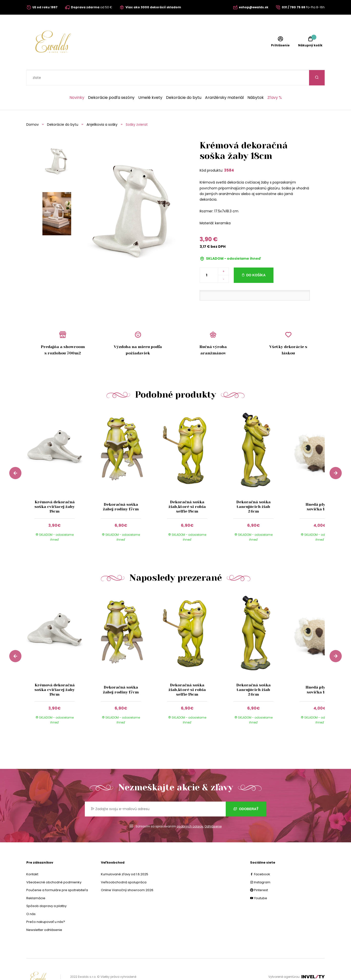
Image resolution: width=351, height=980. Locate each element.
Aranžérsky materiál (224, 82)
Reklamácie (35, 882)
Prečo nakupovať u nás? (45, 906)
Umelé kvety (150, 82)
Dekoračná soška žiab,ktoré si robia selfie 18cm (187, 491)
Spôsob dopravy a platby (46, 890)
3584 (229, 154)
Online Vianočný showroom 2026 (127, 874)
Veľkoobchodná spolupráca (123, 867)
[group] (59, 464)
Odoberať (246, 793)
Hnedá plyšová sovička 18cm (319, 491)
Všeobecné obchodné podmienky (53, 867)
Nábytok (255, 82)
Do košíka (255, 260)
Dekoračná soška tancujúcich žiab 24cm (253, 491)
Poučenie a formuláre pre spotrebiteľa (57, 874)
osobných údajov (190, 811)
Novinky (76, 82)
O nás (31, 898)
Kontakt (32, 858)
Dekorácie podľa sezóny (111, 82)
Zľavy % (274, 82)
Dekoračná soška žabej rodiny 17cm (121, 491)
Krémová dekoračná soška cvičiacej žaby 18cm (54, 491)
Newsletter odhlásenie (44, 914)
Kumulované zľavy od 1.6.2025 (124, 858)
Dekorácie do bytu (183, 82)
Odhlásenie (213, 811)
